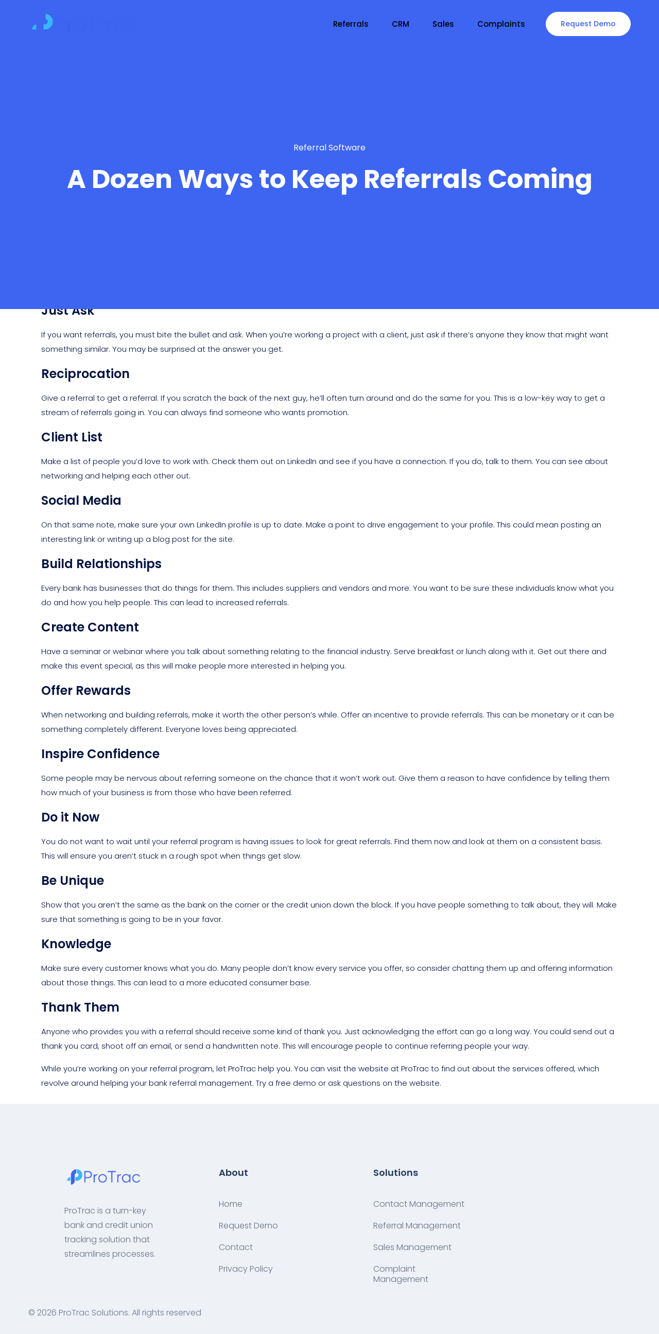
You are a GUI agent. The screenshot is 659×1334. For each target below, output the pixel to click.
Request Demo (588, 24)
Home (230, 1204)
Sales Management (412, 1247)
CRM (400, 24)
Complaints (501, 24)
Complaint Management (400, 1274)
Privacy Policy (246, 1269)
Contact (236, 1247)
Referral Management (417, 1226)
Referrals (351, 24)
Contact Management (418, 1204)
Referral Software (329, 147)
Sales (443, 24)
